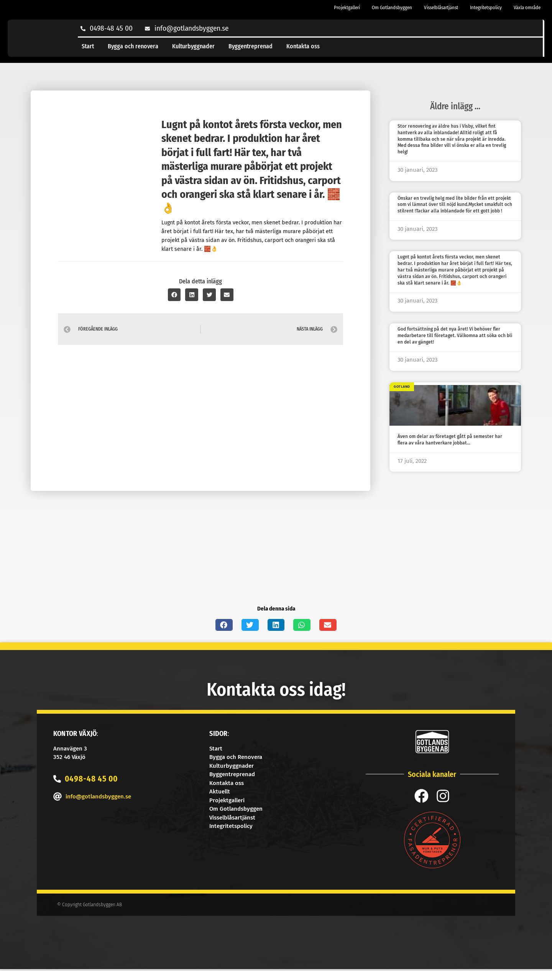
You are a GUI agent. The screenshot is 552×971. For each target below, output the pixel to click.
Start (88, 46)
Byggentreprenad (250, 46)
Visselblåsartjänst (441, 7)
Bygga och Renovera (235, 757)
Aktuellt (219, 791)
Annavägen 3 (70, 748)
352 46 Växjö (69, 757)
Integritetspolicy (486, 7)
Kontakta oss (303, 46)
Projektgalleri (347, 7)
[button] (174, 294)
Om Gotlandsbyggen (392, 7)
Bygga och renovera (133, 46)
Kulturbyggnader (193, 46)
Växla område (527, 7)
